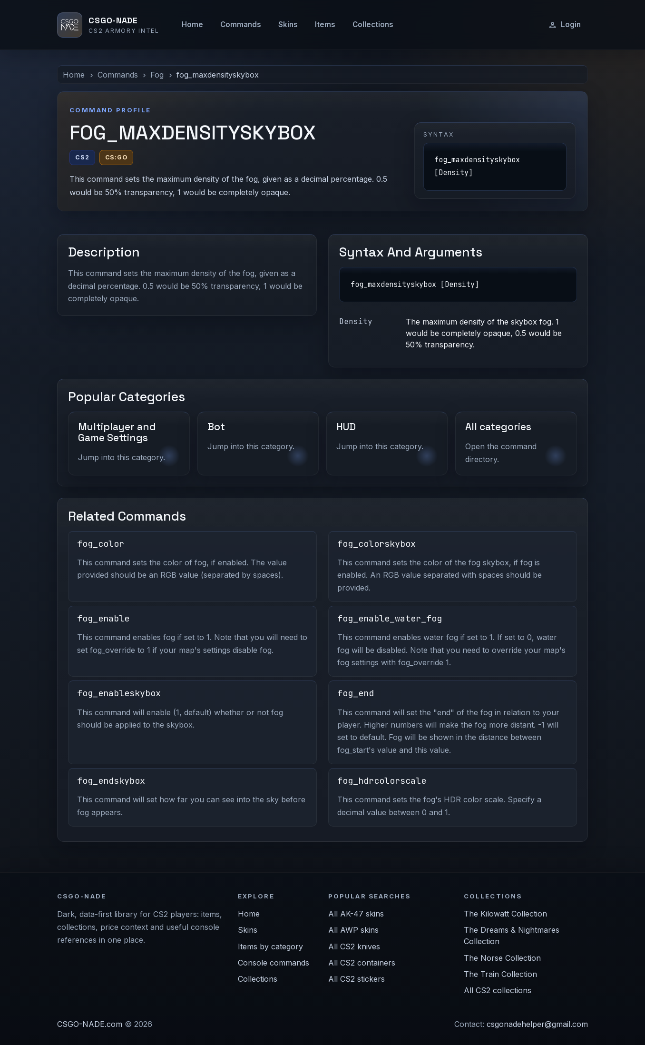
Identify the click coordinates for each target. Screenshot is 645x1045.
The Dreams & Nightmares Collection (511, 935)
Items (325, 24)
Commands (240, 24)
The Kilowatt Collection (505, 913)
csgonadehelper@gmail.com (537, 1024)
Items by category (270, 946)
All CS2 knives (354, 946)
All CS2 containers (361, 962)
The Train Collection (500, 974)
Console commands (273, 962)
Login (564, 25)
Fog (157, 74)
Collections (372, 24)
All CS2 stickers (356, 979)
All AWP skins (353, 930)
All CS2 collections (497, 990)
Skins (288, 24)
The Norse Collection (502, 958)
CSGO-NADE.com (89, 1024)
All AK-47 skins (356, 913)
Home (192, 24)
